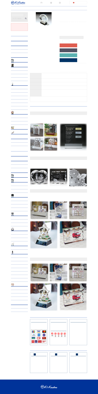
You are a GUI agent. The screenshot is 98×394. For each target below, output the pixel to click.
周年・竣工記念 (15, 116)
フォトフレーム (15, 217)
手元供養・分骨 (15, 291)
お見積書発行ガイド (30, 7)
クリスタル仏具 (18, 252)
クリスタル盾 (15, 199)
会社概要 (70, 7)
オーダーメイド (18, 137)
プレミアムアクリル (19, 55)
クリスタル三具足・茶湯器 (17, 266)
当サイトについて (50, 7)
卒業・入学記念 (15, 79)
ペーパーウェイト (18, 229)
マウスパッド (15, 206)
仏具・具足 (14, 295)
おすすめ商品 (17, 60)
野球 (13, 90)
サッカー (14, 97)
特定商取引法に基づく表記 (68, 382)
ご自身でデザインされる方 (68, 60)
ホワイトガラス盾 (16, 209)
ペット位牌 (14, 288)
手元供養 (14, 255)
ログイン (62, 3)
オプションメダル (16, 190)
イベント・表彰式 (16, 119)
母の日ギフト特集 (16, 72)
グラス (16, 39)
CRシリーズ (14, 184)
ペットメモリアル (18, 284)
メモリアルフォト (16, 276)
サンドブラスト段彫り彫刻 (17, 140)
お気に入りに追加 (68, 50)
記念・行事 (17, 65)
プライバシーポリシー (61, 7)
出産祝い (17, 127)
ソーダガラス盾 (15, 202)
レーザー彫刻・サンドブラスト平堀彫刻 (20, 144)
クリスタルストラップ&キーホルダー (20, 247)
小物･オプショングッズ (20, 244)
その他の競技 (15, 107)
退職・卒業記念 (15, 122)
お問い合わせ (77, 7)
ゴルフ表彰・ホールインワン (18, 87)
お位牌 (13, 259)
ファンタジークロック (16, 224)
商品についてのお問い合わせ (68, 55)
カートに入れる (68, 45)
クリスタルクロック (16, 221)
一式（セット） (15, 279)
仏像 (13, 273)
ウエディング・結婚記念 (20, 132)
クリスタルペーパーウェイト (18, 232)
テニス (13, 104)
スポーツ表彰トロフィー (20, 83)
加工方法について (41, 7)
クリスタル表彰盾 (18, 195)
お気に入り (53, 3)
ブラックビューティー (19, 44)
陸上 (13, 94)
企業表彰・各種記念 (19, 112)
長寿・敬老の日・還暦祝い (17, 75)
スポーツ (14, 187)
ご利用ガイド (21, 7)
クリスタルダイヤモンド (17, 236)
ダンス (13, 101)
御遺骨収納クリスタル (16, 262)
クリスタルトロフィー (19, 180)
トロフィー (14, 51)
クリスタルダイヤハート (17, 239)
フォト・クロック (18, 214)
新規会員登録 (44, 3)
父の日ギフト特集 (16, 68)
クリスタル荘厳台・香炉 (17, 269)
